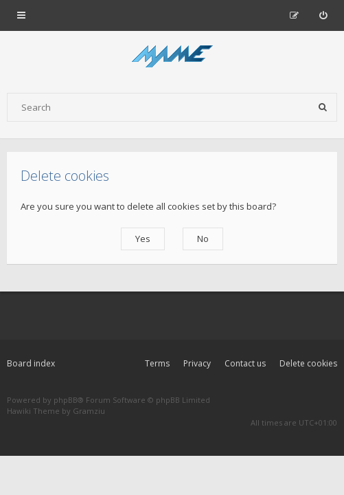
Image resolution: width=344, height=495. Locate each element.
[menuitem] (323, 15)
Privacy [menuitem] (197, 363)
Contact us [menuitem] (245, 363)
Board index (31, 363)
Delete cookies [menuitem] (308, 363)
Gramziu (89, 411)
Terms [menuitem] (157, 363)
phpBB (66, 400)
